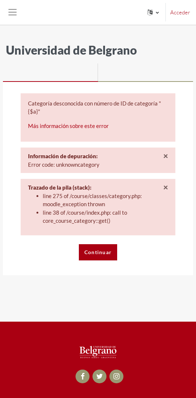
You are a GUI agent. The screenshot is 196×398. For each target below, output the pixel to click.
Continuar (98, 252)
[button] (153, 12)
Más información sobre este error (68, 125)
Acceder (180, 12)
